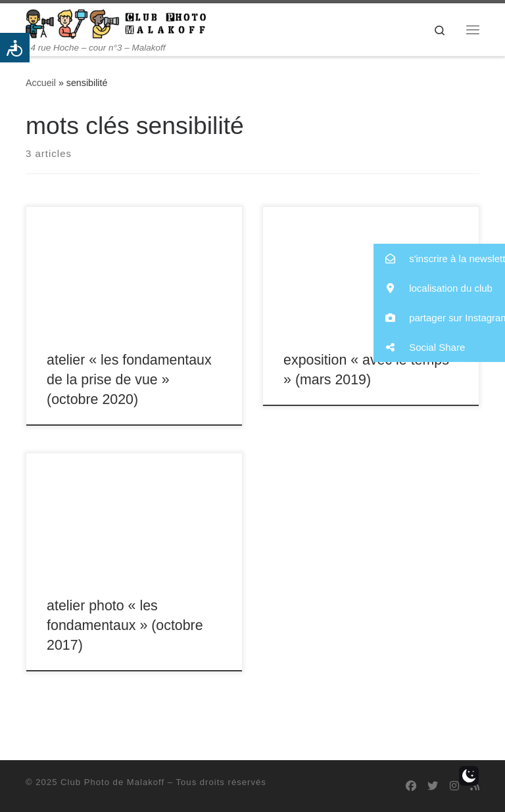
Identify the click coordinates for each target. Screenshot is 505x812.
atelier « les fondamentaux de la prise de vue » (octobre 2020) (129, 379)
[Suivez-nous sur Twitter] (432, 786)
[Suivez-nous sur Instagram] (454, 786)
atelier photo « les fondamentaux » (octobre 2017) (125, 625)
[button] (439, 258)
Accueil (41, 83)
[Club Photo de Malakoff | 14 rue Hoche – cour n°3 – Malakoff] (116, 22)
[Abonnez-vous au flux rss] (474, 786)
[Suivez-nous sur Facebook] (411, 786)
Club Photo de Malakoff (112, 782)
